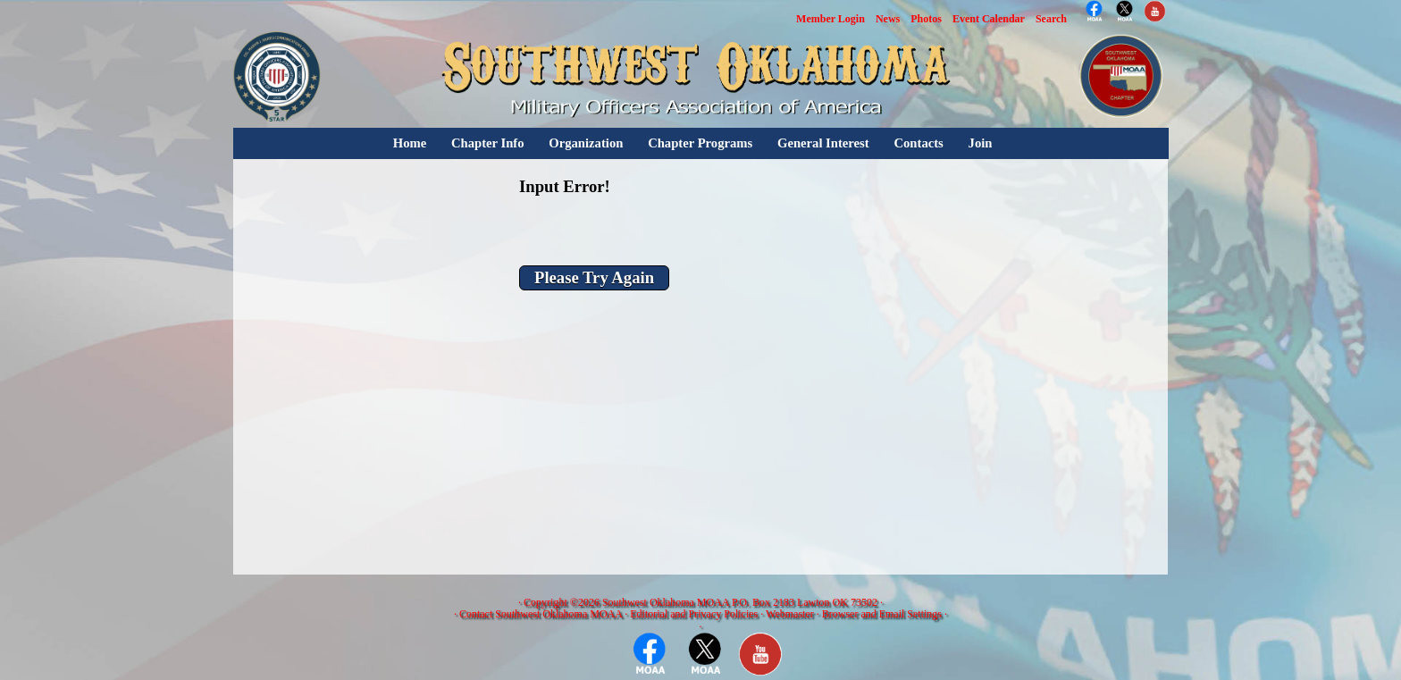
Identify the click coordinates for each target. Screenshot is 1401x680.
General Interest (823, 143)
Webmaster (790, 614)
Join (981, 143)
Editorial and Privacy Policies (694, 614)
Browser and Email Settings (882, 614)
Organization (586, 143)
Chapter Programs (700, 143)
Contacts (918, 143)
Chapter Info (487, 143)
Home (409, 143)
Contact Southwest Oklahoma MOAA (540, 614)
